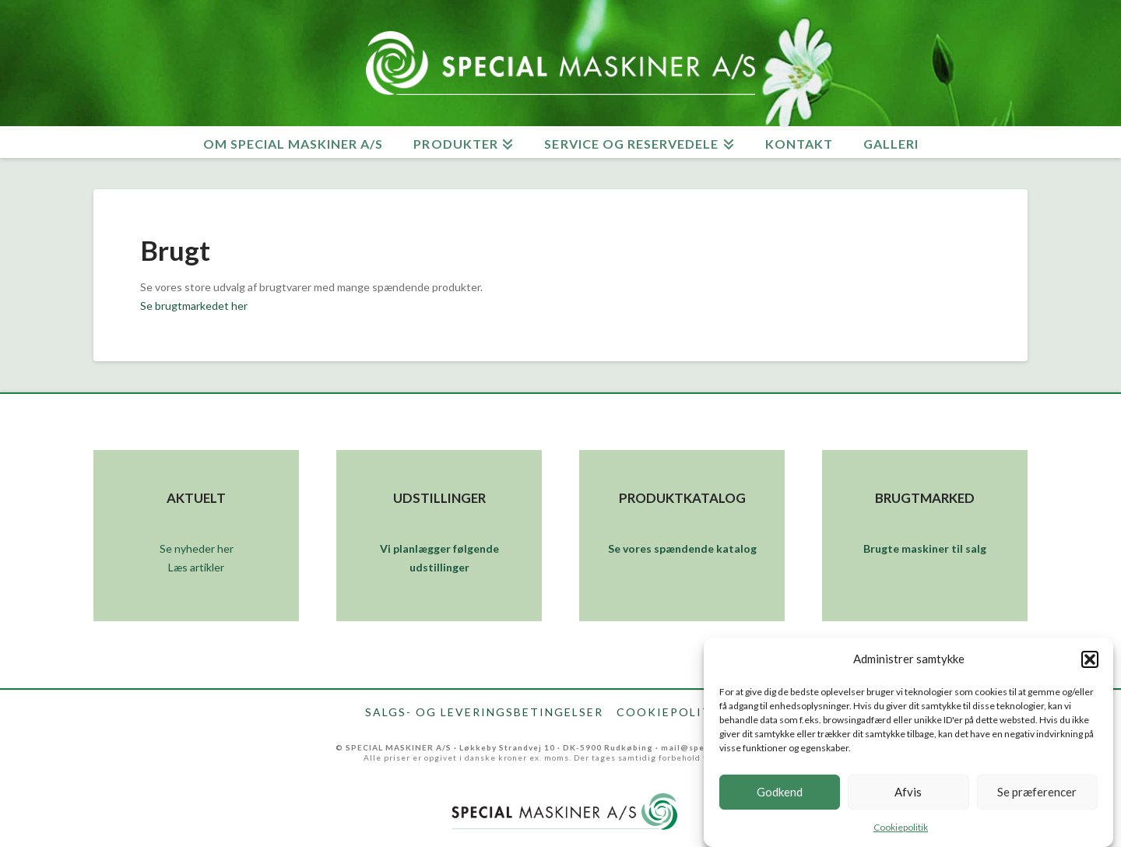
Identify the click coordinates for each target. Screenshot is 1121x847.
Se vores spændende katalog (682, 548)
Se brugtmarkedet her (194, 305)
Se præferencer (1037, 799)
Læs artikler (196, 567)
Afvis (908, 799)
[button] (1090, 665)
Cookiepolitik (900, 833)
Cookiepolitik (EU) (687, 712)
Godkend (780, 799)
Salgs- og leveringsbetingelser (484, 712)
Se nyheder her (197, 548)
